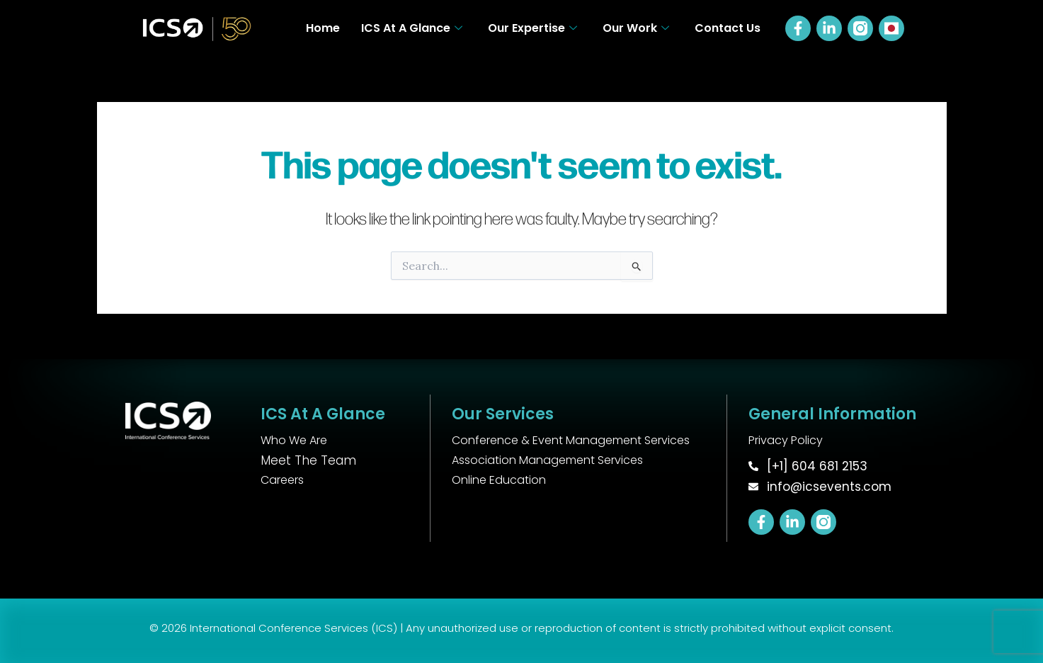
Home (323, 28)
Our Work (636, 28)
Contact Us (727, 28)
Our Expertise (532, 28)
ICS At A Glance (411, 28)
